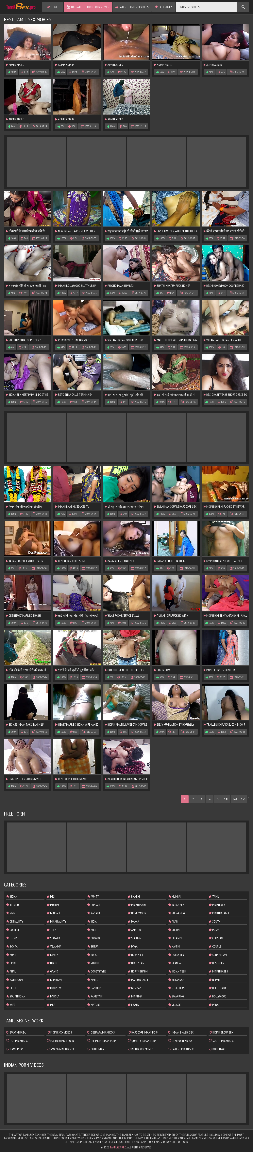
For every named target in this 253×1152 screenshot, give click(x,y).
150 (243, 799)
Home (52, 7)
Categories (164, 7)
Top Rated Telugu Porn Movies (88, 7)
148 (226, 799)
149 (235, 799)
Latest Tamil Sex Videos (132, 7)
